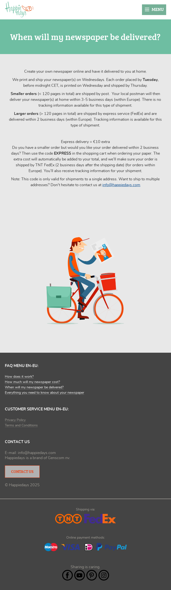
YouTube (79, 575)
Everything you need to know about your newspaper (44, 392)
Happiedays (19, 9)
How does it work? (19, 376)
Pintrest (91, 575)
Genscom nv (58, 458)
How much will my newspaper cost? (32, 382)
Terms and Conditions (21, 425)
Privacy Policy (15, 420)
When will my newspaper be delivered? (34, 387)
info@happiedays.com (121, 185)
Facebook (67, 575)
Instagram (103, 575)
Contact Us (22, 471)
